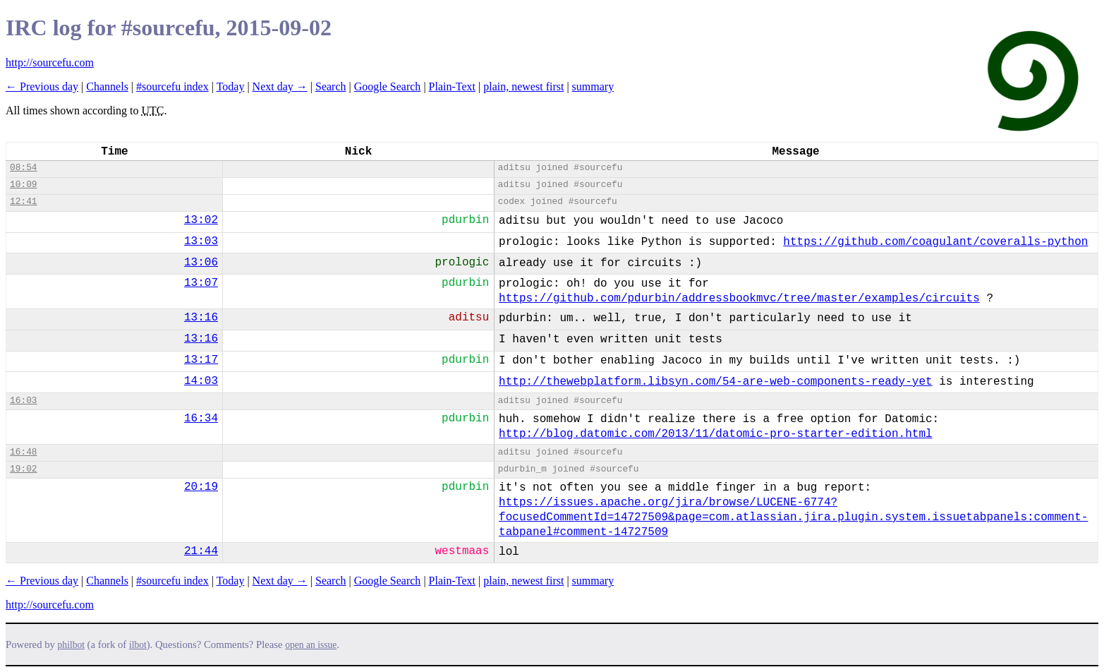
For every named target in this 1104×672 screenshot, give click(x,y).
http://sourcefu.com (50, 62)
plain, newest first (523, 86)
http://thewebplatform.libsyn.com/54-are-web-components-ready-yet (716, 382)
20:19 (201, 487)
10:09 (23, 184)
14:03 (201, 381)
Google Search (387, 86)
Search (330, 86)
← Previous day (42, 86)
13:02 (201, 220)
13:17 (201, 360)
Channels (107, 86)
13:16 (201, 317)
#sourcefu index (172, 86)
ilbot (138, 645)
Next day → (280, 86)
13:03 (201, 241)
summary (593, 86)
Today (231, 86)
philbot (71, 645)
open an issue (310, 645)
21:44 (201, 551)
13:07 (201, 283)
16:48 (23, 452)
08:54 (23, 167)
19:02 (23, 469)
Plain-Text (452, 86)
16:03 (23, 400)
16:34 (201, 418)
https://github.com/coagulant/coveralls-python (935, 242)
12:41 (23, 201)
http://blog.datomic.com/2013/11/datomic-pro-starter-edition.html (716, 434)
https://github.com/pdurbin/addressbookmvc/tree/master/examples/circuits (739, 298)
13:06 (201, 262)
